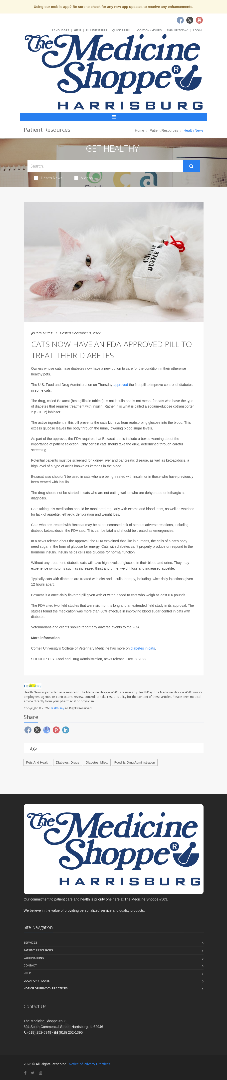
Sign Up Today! (178, 30)
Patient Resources (164, 130)
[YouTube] (40, 1073)
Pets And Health (37, 762)
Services (30, 942)
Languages (60, 30)
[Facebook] (25, 1073)
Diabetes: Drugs (67, 762)
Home (139, 130)
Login (197, 30)
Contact (30, 965)
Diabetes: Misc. (97, 762)
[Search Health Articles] (105, 166)
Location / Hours (149, 30)
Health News (48, 177)
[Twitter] (32, 1073)
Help (77, 30)
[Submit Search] (191, 166)
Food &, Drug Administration (134, 762)
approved (120, 385)
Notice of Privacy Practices (46, 988)
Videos (83, 177)
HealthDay (56, 708)
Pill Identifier (96, 30)
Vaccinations (34, 958)
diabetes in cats (143, 648)
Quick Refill (121, 30)
